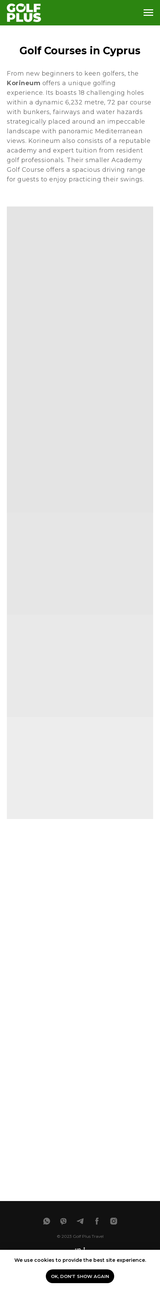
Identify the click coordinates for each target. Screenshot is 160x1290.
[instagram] (113, 1221)
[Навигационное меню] (148, 12)
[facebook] (97, 1221)
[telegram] (80, 1221)
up (80, 1249)
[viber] (63, 1221)
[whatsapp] (46, 1221)
